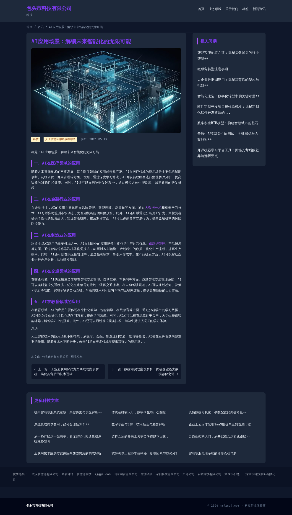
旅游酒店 (147, 474)
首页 (201, 9)
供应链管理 (157, 244)
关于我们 (231, 9)
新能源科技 (84, 474)
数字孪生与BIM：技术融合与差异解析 (138, 424)
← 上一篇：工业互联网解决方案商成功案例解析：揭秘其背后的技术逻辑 (66, 371)
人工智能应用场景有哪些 (60, 139)
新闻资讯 (259, 9)
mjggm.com (103, 474)
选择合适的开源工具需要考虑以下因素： (140, 436)
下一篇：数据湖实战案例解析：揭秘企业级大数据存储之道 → (144, 371)
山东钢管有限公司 (126, 474)
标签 (245, 9)
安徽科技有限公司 (209, 474)
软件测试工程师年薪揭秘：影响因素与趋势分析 (145, 453)
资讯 (41, 27)
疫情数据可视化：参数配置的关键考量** (218, 412)
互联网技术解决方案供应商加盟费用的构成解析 (67, 453)
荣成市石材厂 (233, 474)
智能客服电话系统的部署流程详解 (213, 453)
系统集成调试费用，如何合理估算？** (61, 424)
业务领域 (215, 9)
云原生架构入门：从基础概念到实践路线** (219, 436)
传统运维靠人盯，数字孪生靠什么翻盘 (139, 412)
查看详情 (67, 474)
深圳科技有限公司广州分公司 (175, 474)
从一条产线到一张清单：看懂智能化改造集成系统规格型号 (67, 438)
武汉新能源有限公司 (45, 474)
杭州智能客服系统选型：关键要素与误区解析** (68, 412)
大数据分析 (153, 208)
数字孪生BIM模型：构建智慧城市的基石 (227, 123)
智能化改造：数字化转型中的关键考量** (228, 96)
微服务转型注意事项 (212, 69)
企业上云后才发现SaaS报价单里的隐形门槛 (220, 424)
